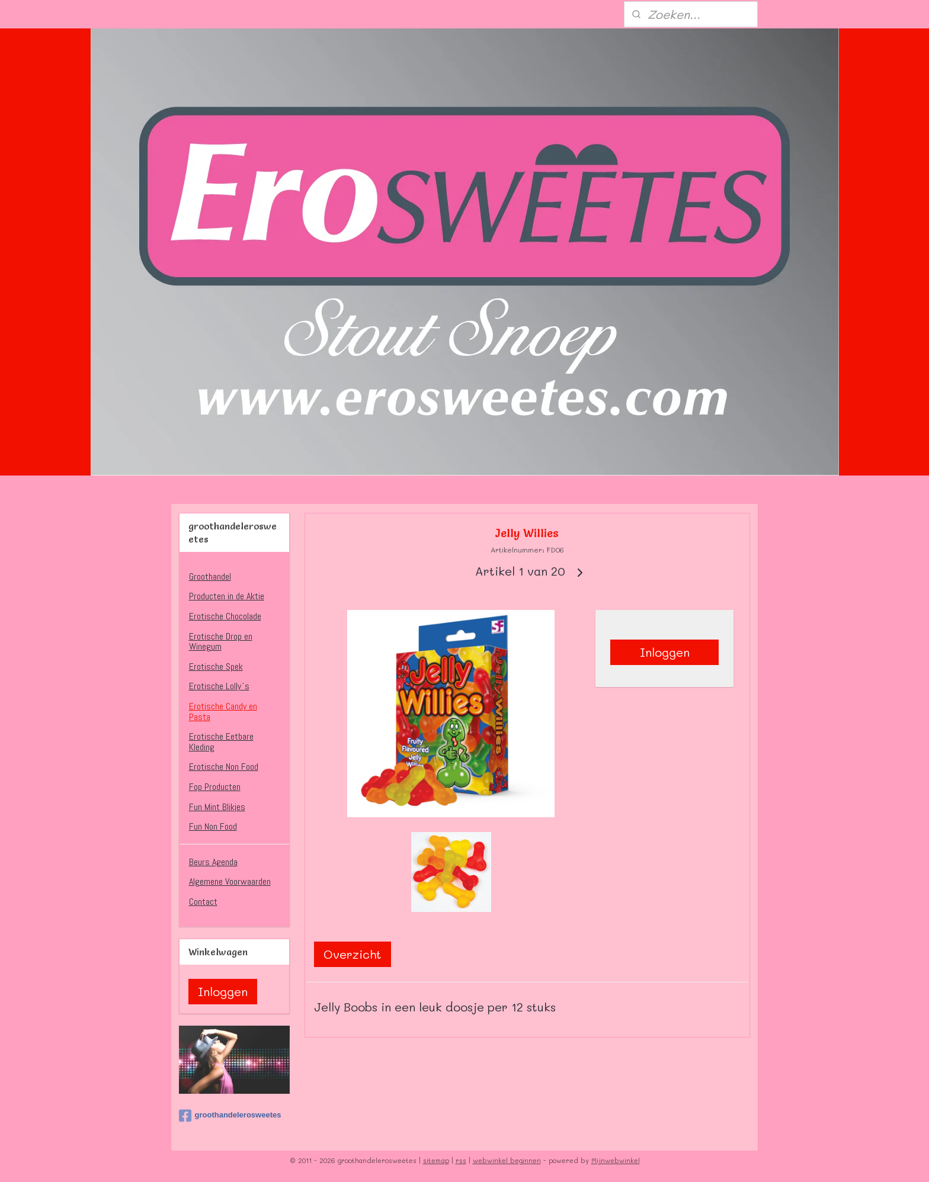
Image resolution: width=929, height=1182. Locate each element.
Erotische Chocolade (225, 616)
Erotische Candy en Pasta (223, 711)
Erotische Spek (216, 666)
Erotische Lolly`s (219, 686)
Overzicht (352, 954)
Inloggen (665, 652)
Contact (203, 901)
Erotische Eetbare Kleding (221, 741)
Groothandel (210, 576)
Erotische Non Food (223, 766)
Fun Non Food (213, 826)
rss (461, 1160)
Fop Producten (215, 786)
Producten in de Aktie (226, 596)
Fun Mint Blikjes (217, 807)
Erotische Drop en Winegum (220, 641)
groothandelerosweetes (230, 1116)
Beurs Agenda (213, 862)
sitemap (436, 1160)
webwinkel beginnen (507, 1160)
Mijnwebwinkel (615, 1160)
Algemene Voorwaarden (230, 881)
